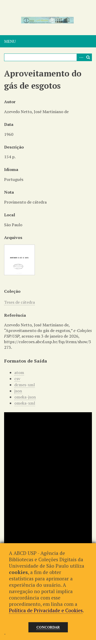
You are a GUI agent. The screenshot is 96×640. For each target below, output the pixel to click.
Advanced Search (80, 57)
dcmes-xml (24, 385)
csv (17, 378)
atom (19, 372)
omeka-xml (24, 403)
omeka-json (25, 397)
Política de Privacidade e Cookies (46, 610)
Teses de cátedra (19, 302)
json (18, 391)
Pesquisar (88, 57)
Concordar (48, 627)
